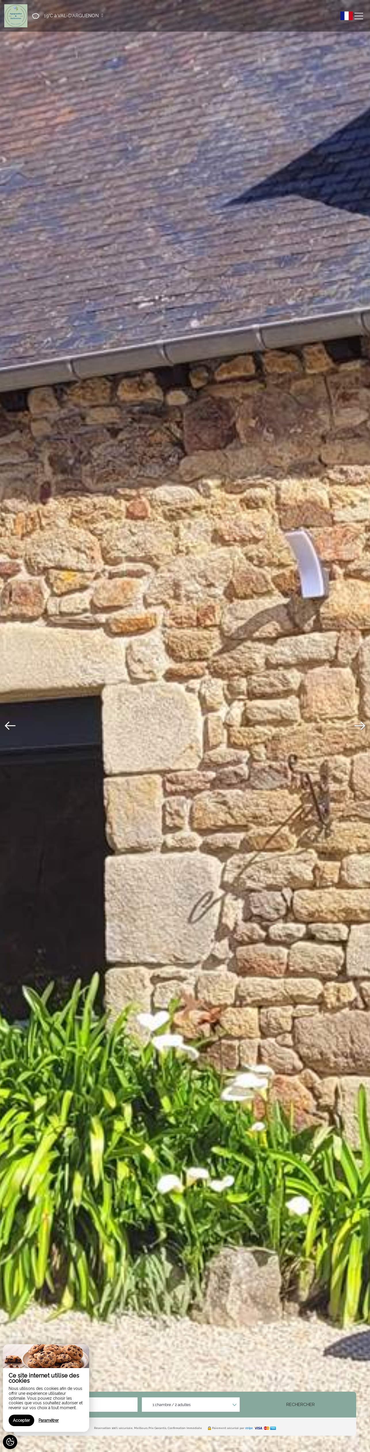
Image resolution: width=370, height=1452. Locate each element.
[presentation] (10, 726)
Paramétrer (49, 1420)
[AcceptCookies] (10, 1442)
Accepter (21, 1420)
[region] (46, 1388)
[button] (65, 16)
